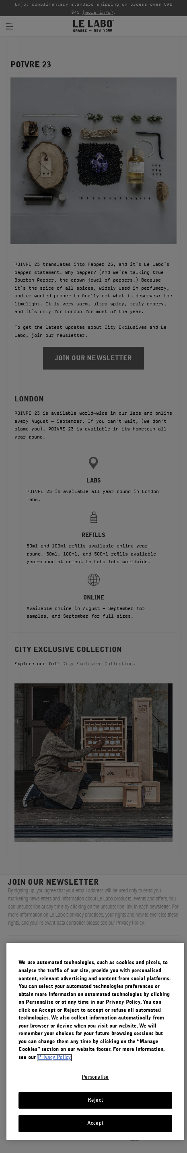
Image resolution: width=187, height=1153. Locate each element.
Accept (95, 1123)
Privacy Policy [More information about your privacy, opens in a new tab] (54, 1057)
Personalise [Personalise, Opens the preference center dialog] (95, 1077)
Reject (95, 1100)
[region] (95, 1041)
